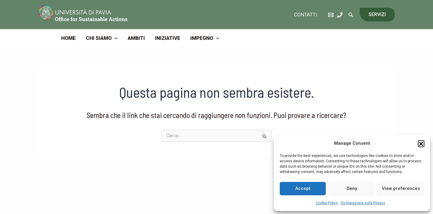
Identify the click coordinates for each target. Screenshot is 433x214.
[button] (421, 144)
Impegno (204, 38)
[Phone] (339, 15)
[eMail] (331, 15)
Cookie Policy (327, 203)
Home (68, 38)
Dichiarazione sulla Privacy (363, 203)
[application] (115, 38)
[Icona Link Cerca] (351, 14)
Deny (352, 188)
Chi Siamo (102, 38)
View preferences (401, 188)
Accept (302, 188)
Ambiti (136, 38)
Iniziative (167, 38)
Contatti (305, 15)
